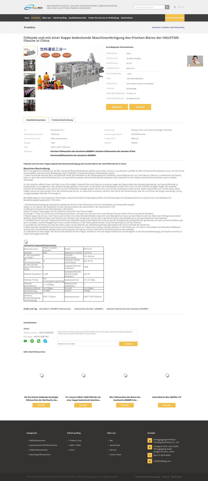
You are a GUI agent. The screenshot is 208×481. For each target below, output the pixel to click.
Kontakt (140, 106)
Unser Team (114, 454)
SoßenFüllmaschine (37, 449)
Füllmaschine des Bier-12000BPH (88, 309)
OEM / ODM (74, 445)
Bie (110, 440)
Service (112, 449)
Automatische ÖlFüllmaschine (42, 445)
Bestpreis (117, 106)
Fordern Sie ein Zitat (174, 17)
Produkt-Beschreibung (62, 120)
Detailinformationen (36, 120)
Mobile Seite (176, 477)
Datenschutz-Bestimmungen (147, 477)
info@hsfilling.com (162, 461)
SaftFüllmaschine (36, 440)
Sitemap (165, 477)
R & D (71, 449)
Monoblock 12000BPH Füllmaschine (55, 309)
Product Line (74, 440)
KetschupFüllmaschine (38, 454)
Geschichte (113, 445)
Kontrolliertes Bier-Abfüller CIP (166, 397)
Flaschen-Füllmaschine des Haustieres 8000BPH (127, 309)
